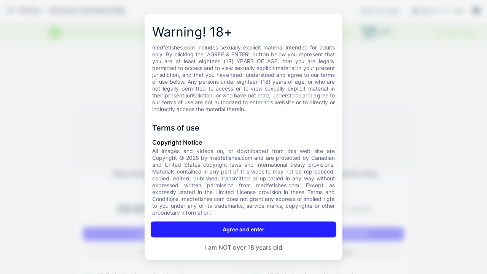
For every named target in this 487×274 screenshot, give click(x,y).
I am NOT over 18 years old (243, 247)
